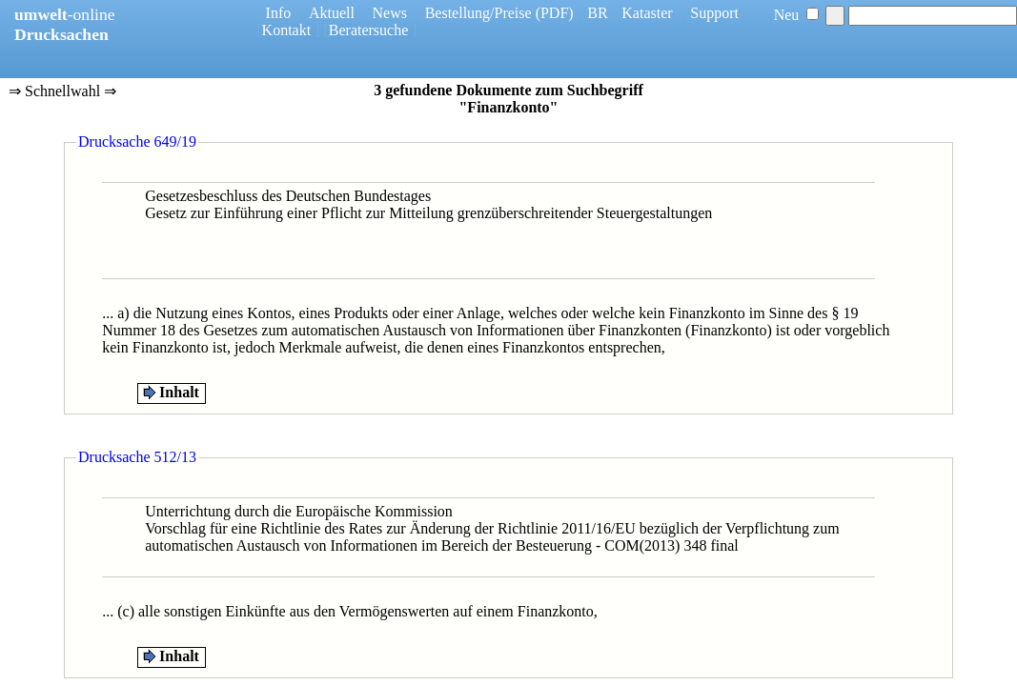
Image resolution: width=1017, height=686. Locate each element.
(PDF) (555, 13)
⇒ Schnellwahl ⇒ (62, 92)
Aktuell (332, 13)
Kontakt (287, 30)
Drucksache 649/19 (137, 141)
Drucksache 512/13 (137, 457)
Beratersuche (369, 30)
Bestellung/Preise (478, 13)
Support (714, 13)
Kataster (646, 13)
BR (597, 13)
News (390, 13)
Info (278, 13)
